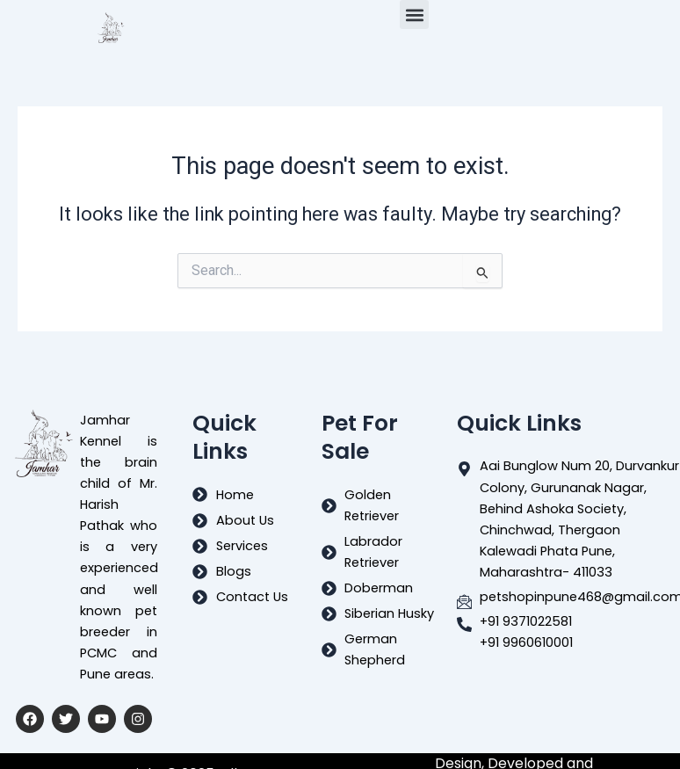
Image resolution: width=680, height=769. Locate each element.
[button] (414, 14)
